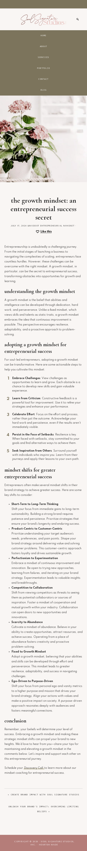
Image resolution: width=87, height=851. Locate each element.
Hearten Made (48, 845)
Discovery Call (34, 768)
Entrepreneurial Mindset (57, 226)
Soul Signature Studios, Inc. (43, 19)
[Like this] (43, 232)
